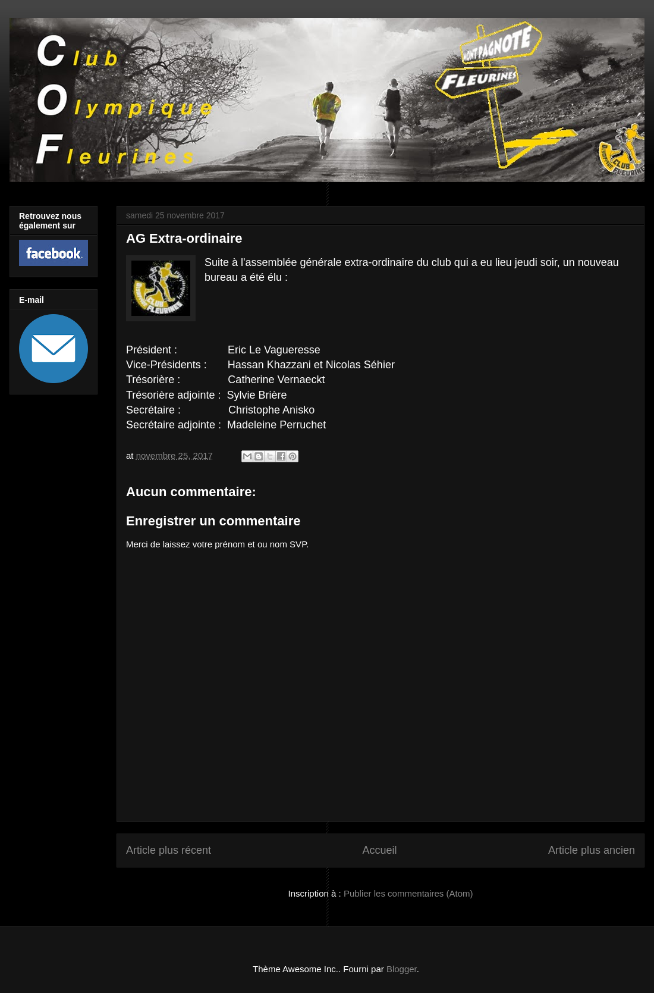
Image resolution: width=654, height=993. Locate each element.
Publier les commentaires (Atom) (408, 893)
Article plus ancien (591, 850)
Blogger (401, 969)
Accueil (379, 850)
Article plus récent (168, 850)
